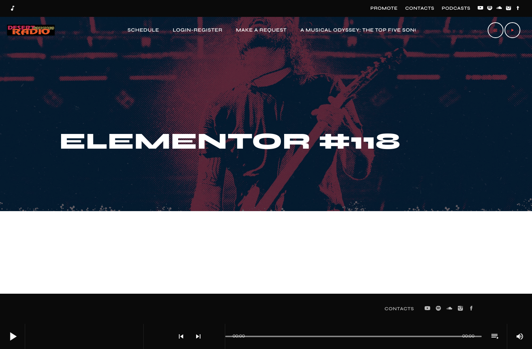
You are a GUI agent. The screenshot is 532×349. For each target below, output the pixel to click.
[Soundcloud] (499, 8)
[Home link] (30, 30)
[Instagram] (509, 8)
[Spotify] (490, 8)
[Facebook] (518, 8)
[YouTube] (480, 8)
